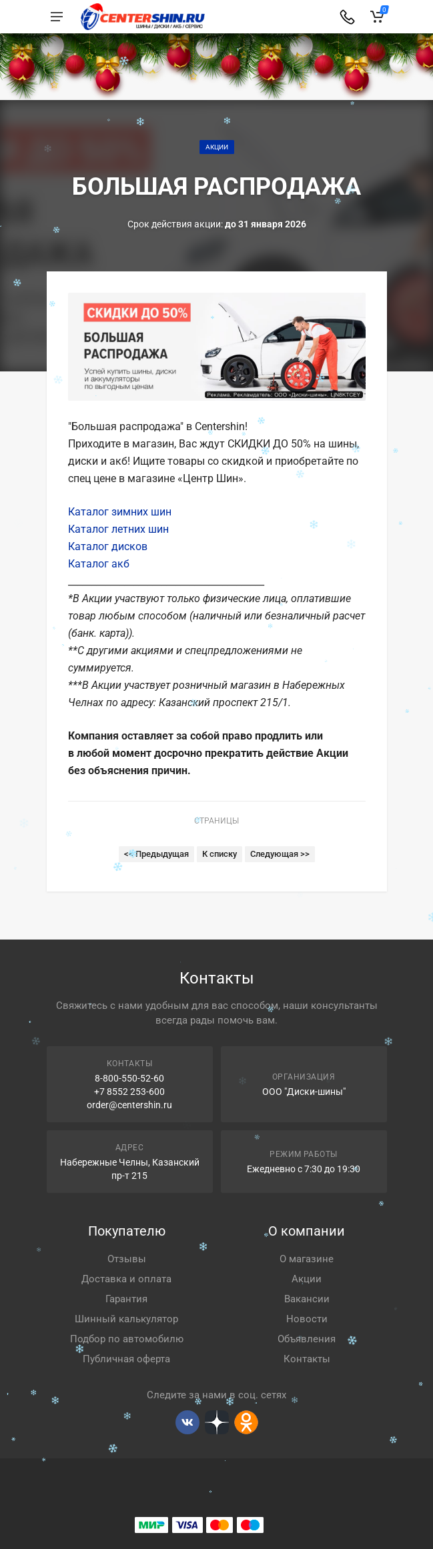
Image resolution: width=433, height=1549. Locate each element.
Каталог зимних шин (119, 511)
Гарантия (126, 1299)
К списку (219, 854)
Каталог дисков (107, 546)
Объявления (307, 1339)
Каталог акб (98, 563)
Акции (216, 147)
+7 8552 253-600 (129, 1091)
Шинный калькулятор (126, 1319)
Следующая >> (280, 854)
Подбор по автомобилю (126, 1339)
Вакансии (307, 1299)
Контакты (307, 1359)
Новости (307, 1319)
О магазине (307, 1259)
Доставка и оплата (126, 1279)
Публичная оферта (126, 1359)
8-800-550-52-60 (129, 1078)
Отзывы (126, 1259)
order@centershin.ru (129, 1105)
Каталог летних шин (118, 529)
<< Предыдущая (156, 854)
